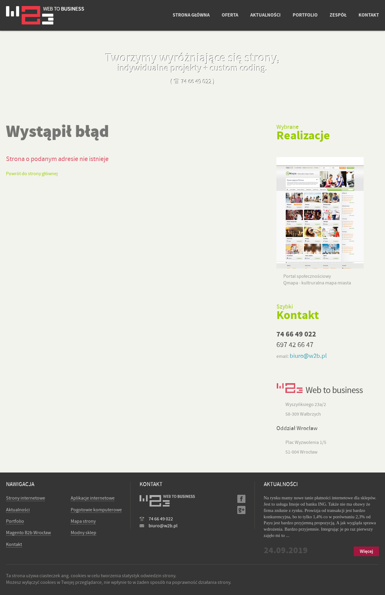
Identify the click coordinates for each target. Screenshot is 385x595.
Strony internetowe (25, 498)
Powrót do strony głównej (32, 174)
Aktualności (18, 510)
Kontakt (14, 544)
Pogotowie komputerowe (96, 510)
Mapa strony (83, 521)
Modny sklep (83, 533)
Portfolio (15, 521)
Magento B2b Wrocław (28, 533)
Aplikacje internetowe (93, 498)
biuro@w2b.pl (308, 356)
